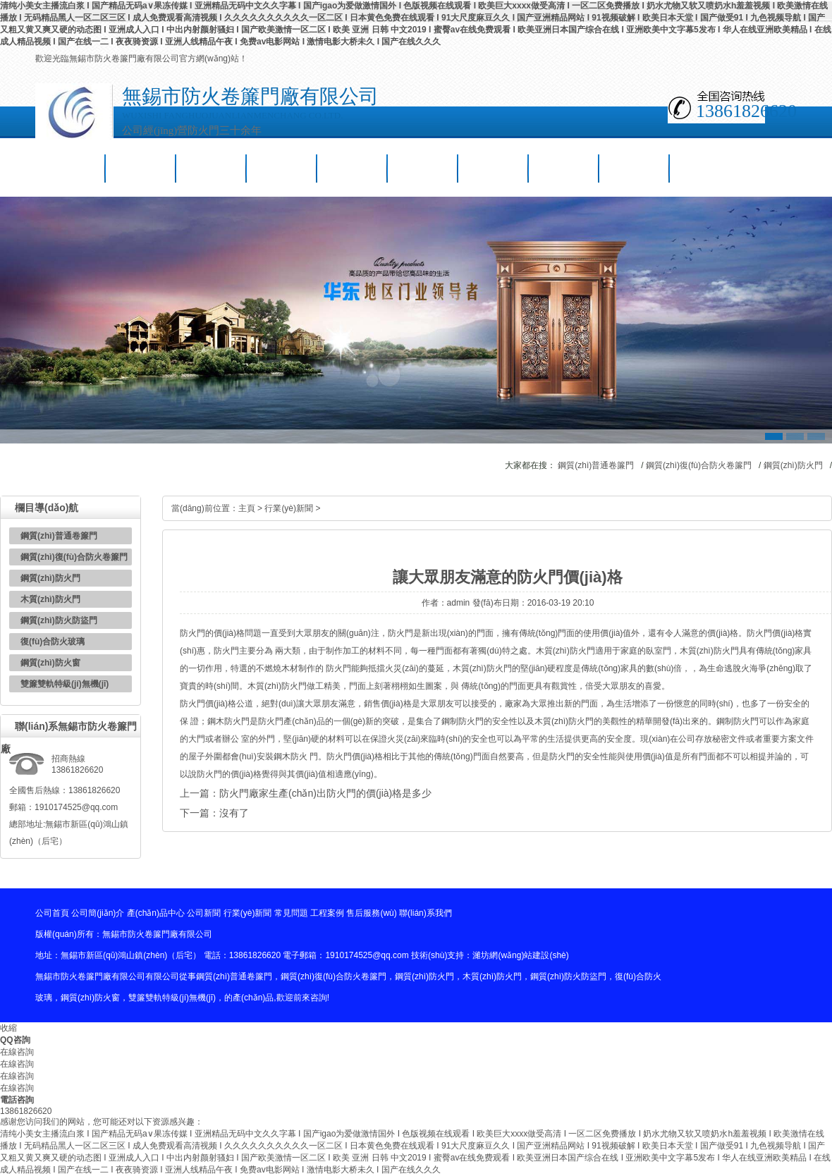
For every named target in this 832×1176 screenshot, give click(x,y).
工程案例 (493, 168)
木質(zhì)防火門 (50, 599)
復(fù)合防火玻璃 (52, 642)
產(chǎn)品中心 (211, 168)
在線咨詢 (17, 1052)
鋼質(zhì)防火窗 (50, 663)
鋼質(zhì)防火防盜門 (58, 620)
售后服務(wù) (564, 168)
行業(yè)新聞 (353, 168)
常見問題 (423, 168)
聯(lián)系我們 (634, 168)
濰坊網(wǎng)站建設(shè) (520, 955)
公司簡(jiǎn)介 (141, 168)
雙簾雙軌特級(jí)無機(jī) (64, 684)
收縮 (8, 1028)
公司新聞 (282, 168)
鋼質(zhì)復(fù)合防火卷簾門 (699, 465)
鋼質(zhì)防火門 (793, 465)
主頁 (246, 508)
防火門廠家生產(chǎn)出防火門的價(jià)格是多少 (325, 793)
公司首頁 (70, 168)
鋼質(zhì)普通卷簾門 (596, 465)
